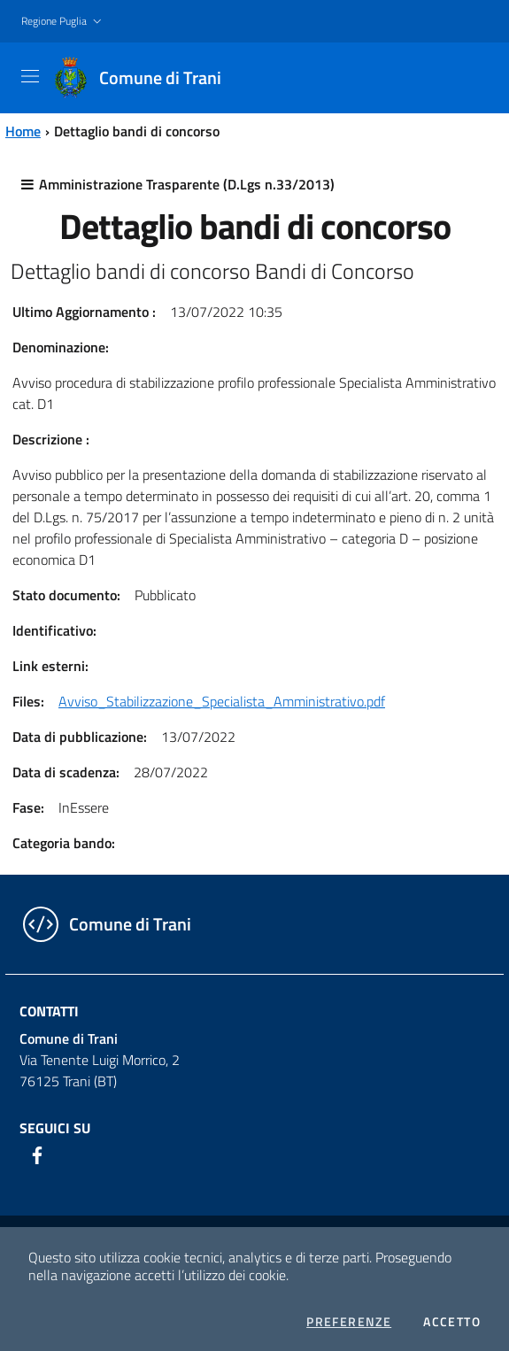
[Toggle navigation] (30, 76)
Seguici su (54, 1128)
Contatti (49, 1011)
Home (23, 131)
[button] (63, 21)
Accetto (452, 1322)
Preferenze (348, 1322)
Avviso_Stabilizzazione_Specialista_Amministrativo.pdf (221, 701)
